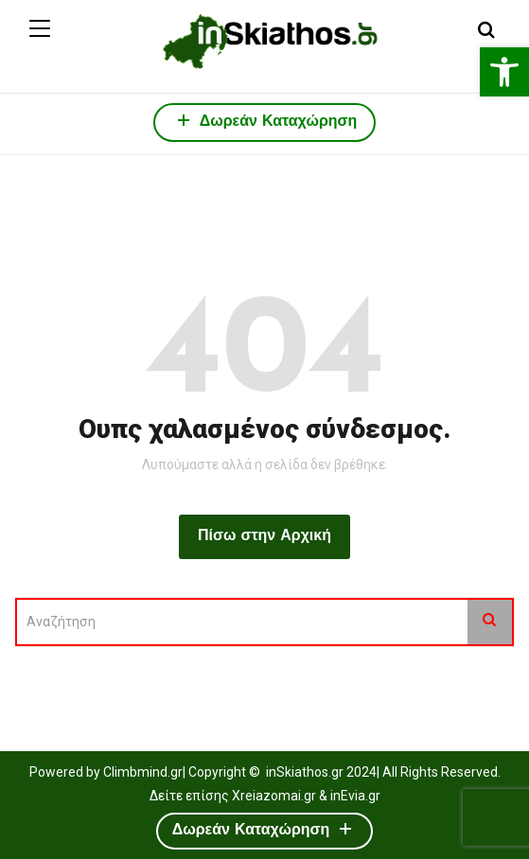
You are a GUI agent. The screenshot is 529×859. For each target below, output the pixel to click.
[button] (504, 71)
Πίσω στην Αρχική (264, 536)
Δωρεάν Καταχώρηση (265, 119)
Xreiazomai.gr (274, 795)
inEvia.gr (355, 795)
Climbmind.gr (143, 772)
